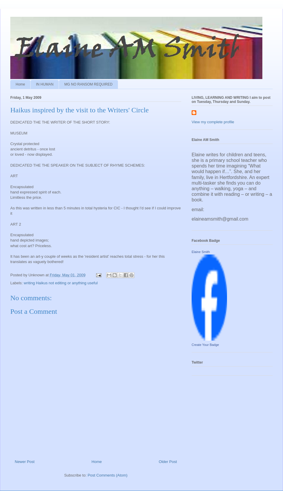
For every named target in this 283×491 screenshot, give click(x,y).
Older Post (168, 461)
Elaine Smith (201, 252)
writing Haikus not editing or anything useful (61, 283)
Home (20, 84)
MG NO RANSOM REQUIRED (88, 84)
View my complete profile (213, 122)
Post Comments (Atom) (107, 475)
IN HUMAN (44, 84)
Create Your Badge (205, 345)
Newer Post (24, 461)
